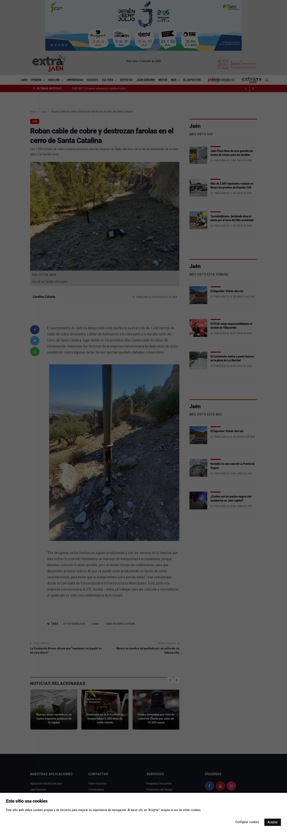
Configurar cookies (247, 822)
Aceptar (273, 822)
